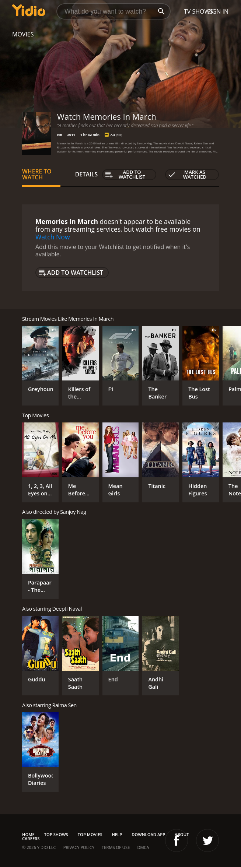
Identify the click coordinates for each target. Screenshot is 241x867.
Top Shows (56, 834)
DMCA (143, 847)
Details (86, 174)
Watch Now (52, 236)
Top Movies (90, 834)
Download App (148, 834)
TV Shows (198, 11)
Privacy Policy (78, 847)
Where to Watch (37, 174)
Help (117, 834)
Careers (30, 838)
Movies (23, 34)
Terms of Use (116, 847)
